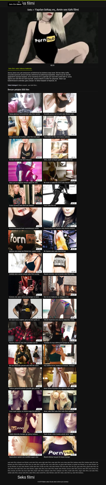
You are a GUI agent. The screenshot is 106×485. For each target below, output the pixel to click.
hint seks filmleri (29, 469)
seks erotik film (41, 473)
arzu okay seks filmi (67, 463)
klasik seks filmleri (60, 469)
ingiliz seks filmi (40, 469)
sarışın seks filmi (23, 473)
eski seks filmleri (54, 467)
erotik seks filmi (34, 467)
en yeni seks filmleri (23, 467)
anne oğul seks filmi (45, 463)
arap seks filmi (56, 463)
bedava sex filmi (13, 465)
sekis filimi (32, 473)
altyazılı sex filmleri (23, 463)
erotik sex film (44, 467)
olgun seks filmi (83, 471)
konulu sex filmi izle (17, 471)
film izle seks (64, 467)
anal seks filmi (33, 463)
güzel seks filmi (91, 467)
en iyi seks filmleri (90, 465)
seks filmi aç (68, 473)
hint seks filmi (18, 469)
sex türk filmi (33, 86)
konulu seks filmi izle (84, 469)
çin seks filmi (35, 465)
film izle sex (72, 467)
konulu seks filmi (72, 469)
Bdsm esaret (23, 86)
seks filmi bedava (78, 473)
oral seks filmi (93, 471)
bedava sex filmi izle (24, 465)
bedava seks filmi (79, 463)
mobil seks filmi (73, 471)
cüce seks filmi (53, 465)
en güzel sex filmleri (78, 465)
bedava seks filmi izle (91, 463)
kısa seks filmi (49, 469)
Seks (30, 9)
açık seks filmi (12, 463)
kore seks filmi (28, 471)
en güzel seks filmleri (65, 465)
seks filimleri (50, 473)
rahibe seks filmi (13, 473)
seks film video (59, 473)
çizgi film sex (44, 465)
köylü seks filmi (39, 471)
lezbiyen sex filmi (62, 471)
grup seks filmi (81, 467)
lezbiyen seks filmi (50, 471)
